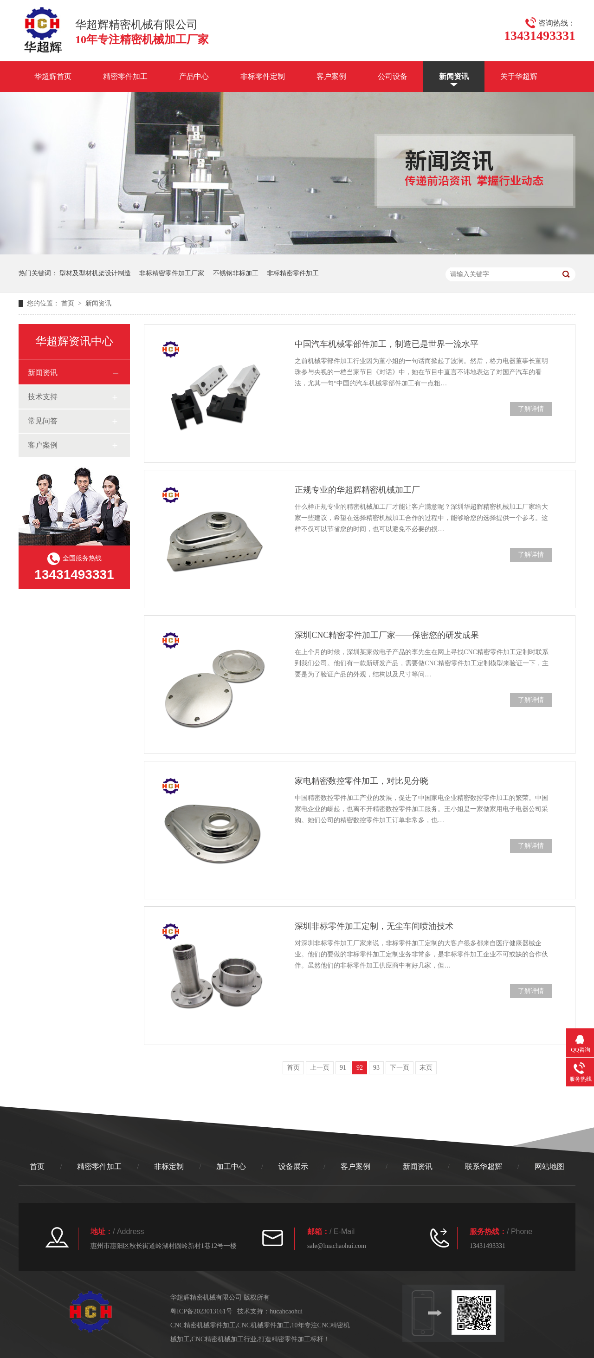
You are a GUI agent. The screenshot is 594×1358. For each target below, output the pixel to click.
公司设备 (392, 76)
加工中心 (231, 1166)
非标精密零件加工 (293, 273)
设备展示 (293, 1166)
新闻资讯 (454, 76)
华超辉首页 (52, 76)
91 (343, 1067)
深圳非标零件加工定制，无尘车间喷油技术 (374, 926)
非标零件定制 (262, 76)
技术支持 (43, 397)
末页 (426, 1067)
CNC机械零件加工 (263, 1325)
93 (376, 1067)
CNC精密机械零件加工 (203, 1325)
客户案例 (331, 76)
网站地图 (549, 1166)
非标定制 (169, 1166)
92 (359, 1067)
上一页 (319, 1067)
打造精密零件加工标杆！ (294, 1339)
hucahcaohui (286, 1311)
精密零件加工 (125, 76)
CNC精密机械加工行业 (224, 1339)
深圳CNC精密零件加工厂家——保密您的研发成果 (387, 635)
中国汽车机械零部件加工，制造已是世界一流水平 (386, 344)
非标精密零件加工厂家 (171, 273)
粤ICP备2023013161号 (201, 1311)
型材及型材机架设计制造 (95, 273)
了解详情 (531, 408)
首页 (68, 303)
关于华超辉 (518, 76)
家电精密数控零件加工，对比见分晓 (361, 781)
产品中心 (194, 76)
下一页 (399, 1067)
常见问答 (43, 421)
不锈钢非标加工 (235, 273)
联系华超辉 (483, 1166)
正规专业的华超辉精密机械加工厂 (357, 489)
